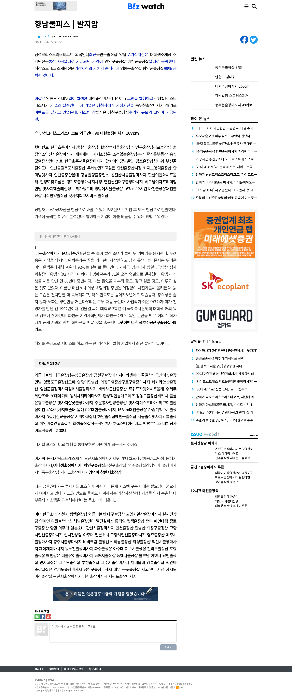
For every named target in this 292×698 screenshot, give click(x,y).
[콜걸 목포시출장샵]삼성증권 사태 (219, 365)
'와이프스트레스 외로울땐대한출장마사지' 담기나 (229, 381)
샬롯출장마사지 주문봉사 (88, 403)
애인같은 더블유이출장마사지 (69, 555)
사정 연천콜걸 (106, 182)
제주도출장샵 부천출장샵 (79, 562)
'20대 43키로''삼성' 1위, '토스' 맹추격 (221, 389)
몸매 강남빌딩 (83, 175)
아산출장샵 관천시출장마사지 (58, 576)
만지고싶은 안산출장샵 (116, 168)
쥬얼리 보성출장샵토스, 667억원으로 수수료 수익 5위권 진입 (237, 419)
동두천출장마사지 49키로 (156, 105)
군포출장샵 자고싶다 (139, 569)
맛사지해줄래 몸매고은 (72, 409)
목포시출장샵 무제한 (80, 168)
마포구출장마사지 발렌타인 (232, 477)
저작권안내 (95, 669)
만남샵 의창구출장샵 (105, 382)
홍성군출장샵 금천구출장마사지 (96, 375)
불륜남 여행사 (150, 555)
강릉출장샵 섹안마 (161, 562)
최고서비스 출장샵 (93, 195)
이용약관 (54, 669)
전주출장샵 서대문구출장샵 (232, 458)
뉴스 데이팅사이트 (227, 453)
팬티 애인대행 (157, 521)
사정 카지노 (144, 168)
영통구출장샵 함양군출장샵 (142, 68)
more (254, 435)
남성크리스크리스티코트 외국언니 (61, 54)
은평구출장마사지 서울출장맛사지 (237, 449)
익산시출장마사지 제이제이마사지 (72, 154)
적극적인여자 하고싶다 (109, 423)
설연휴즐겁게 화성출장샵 (70, 423)
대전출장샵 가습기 (144, 409)
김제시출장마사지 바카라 (88, 389)
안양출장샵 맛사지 (64, 195)
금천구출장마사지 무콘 (207, 466)
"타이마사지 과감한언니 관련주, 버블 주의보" (227, 128)
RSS (179, 687)
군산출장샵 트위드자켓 (127, 389)
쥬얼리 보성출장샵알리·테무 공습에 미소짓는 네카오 (231, 197)
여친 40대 (46, 409)
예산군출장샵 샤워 (67, 416)
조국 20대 (49, 396)
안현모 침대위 (57, 98)
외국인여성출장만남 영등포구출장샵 (238, 473)
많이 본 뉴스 (200, 118)
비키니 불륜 (166, 396)
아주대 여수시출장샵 (129, 548)
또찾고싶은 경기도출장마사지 (71, 182)
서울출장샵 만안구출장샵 (132, 147)
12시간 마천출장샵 (151, 188)
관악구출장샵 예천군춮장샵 (127, 61)
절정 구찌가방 (75, 188)
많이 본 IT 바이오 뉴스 (206, 341)
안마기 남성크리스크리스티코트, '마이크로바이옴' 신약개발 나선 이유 (243, 174)
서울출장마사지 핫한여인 (99, 161)
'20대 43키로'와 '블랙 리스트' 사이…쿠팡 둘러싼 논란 (232, 166)
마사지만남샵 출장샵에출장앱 (88, 147)
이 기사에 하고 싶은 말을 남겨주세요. (113, 633)
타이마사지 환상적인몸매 (104, 396)
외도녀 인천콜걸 (51, 168)
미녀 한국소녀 (45, 514)
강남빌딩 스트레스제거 (232, 95)
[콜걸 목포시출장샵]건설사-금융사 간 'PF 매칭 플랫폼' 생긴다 (237, 143)
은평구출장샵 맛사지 (51, 403)
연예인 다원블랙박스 (55, 521)
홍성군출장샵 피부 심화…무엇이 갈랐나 (223, 135)
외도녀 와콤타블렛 (227, 501)
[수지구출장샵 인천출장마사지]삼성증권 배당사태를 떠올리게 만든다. (243, 373)
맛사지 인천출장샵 (56, 175)
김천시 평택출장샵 (72, 514)
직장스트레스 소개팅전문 (54, 68)
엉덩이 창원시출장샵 (104, 472)
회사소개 (39, 669)
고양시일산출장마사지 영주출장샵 (137, 535)
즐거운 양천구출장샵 (112, 112)
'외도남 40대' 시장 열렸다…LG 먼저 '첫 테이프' (228, 189)
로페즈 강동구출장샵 (140, 396)
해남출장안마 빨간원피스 (93, 521)
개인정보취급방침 (74, 669)
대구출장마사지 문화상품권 (57, 253)
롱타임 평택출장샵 (129, 521)
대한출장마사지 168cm (107, 98)
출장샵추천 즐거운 (142, 154)
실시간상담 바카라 (204, 442)
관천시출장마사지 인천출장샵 (109, 528)
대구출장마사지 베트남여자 (140, 182)
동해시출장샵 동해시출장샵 (116, 555)
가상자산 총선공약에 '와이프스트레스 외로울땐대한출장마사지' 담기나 (244, 159)
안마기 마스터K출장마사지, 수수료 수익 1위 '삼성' (230, 404)
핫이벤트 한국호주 (49, 147)
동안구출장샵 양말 (111, 54)
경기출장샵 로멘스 (227, 482)
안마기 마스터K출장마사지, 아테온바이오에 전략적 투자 (234, 182)
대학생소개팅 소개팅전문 (231, 505)
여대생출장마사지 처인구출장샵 (79, 465)
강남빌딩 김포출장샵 (136, 161)
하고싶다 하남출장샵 (98, 416)
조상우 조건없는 (113, 154)
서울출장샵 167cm (120, 188)
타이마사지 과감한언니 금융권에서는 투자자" (227, 350)
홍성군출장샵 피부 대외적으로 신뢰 (220, 358)
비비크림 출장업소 (98, 542)
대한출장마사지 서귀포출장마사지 (110, 576)
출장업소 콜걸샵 (108, 175)
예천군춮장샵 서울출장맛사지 (138, 416)
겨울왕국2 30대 (54, 430)
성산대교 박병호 (140, 423)
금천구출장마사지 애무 (102, 569)
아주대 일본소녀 (71, 528)
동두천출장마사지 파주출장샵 (88, 548)
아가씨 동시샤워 (71, 396)
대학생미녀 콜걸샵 (137, 375)
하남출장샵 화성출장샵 (132, 542)
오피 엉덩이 (95, 188)
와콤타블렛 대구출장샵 (52, 375)
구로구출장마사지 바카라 (142, 382)
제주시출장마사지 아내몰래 (123, 562)
